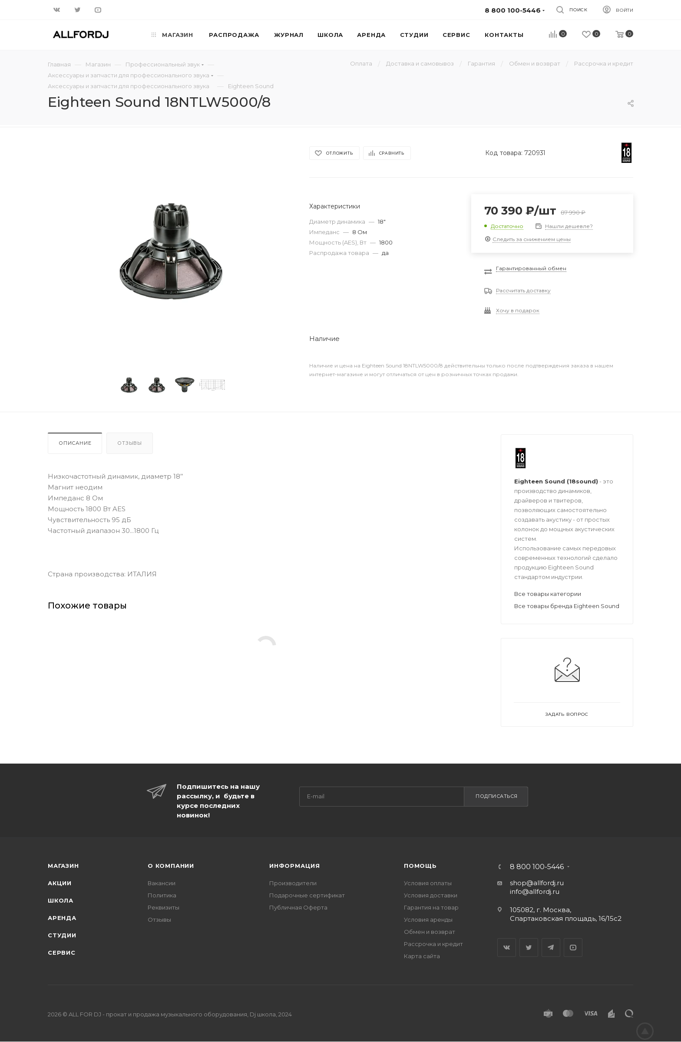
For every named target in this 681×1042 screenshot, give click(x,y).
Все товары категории (547, 593)
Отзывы (129, 443)
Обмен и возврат (429, 931)
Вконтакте (506, 947)
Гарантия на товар (431, 907)
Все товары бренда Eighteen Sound (566, 605)
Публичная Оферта (298, 907)
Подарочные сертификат (307, 895)
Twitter (528, 947)
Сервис (62, 952)
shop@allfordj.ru (537, 883)
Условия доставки (430, 895)
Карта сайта (422, 956)
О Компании (171, 865)
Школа (60, 900)
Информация (294, 865)
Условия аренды (428, 919)
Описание (75, 443)
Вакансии (161, 883)
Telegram (551, 947)
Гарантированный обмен (531, 268)
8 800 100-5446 (537, 866)
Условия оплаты (428, 883)
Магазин (63, 865)
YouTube (573, 947)
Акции (60, 883)
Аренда (62, 917)
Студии (62, 935)
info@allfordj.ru (534, 891)
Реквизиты (163, 907)
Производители (293, 883)
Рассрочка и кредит (433, 943)
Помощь (420, 865)
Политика (162, 895)
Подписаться (497, 796)
